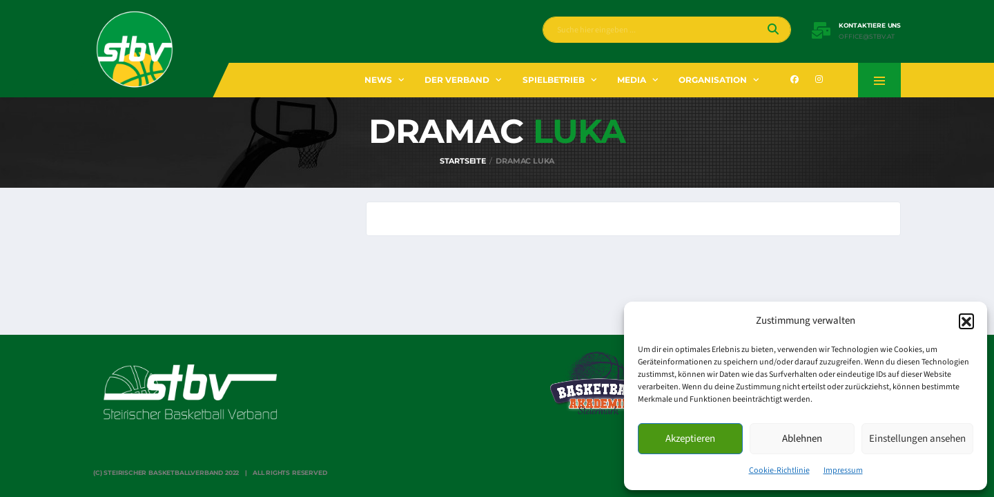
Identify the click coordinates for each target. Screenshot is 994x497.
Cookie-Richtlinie (779, 470)
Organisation (713, 80)
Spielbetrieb (554, 80)
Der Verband (457, 80)
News (378, 80)
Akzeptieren (690, 438)
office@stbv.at (867, 36)
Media (631, 80)
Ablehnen (802, 438)
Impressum (843, 470)
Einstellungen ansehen (917, 438)
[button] (966, 321)
